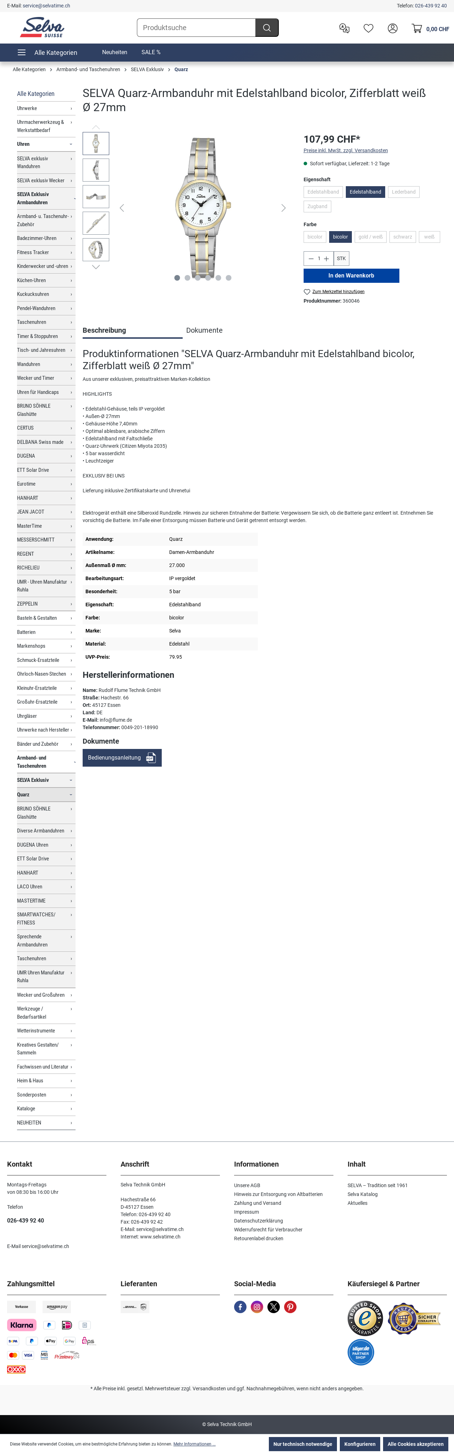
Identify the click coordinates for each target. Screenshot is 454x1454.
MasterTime (29, 526)
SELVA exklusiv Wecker (41, 180)
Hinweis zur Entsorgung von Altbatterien (278, 1194)
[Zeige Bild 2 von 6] (187, 278)
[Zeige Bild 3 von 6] (197, 278)
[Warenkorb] (428, 27)
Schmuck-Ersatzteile (38, 660)
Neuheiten (114, 52)
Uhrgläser (27, 716)
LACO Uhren (29, 886)
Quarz (23, 794)
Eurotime (26, 484)
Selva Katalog (363, 1194)
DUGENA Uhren (32, 845)
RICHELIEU (28, 568)
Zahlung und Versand (257, 1203)
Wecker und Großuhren (41, 995)
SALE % (151, 52)
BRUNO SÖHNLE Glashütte (33, 410)
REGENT (25, 554)
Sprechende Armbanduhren (32, 940)
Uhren (23, 144)
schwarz (402, 237)
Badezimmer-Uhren (36, 238)
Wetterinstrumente (36, 1030)
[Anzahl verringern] (311, 258)
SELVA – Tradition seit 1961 (378, 1185)
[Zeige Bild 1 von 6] (177, 278)
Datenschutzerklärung (258, 1221)
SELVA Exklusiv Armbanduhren (33, 198)
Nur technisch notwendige (302, 1444)
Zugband (317, 206)
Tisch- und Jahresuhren (41, 350)
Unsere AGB (247, 1185)
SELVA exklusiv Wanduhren (32, 162)
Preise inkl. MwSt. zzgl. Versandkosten (346, 150)
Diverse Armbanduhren (40, 831)
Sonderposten (31, 1095)
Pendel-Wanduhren (36, 308)
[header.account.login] (391, 27)
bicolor (315, 237)
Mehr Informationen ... (194, 1444)
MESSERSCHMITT (36, 540)
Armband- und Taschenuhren (31, 762)
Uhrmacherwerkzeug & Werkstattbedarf (40, 126)
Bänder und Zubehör (38, 744)
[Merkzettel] (367, 27)
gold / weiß (371, 237)
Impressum (246, 1212)
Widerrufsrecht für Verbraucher (268, 1229)
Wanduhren (28, 364)
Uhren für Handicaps (38, 392)
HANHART (27, 498)
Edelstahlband (323, 192)
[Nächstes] (283, 207)
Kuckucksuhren (33, 294)
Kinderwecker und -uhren (42, 266)
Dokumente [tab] (204, 330)
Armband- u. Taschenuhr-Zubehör (43, 220)
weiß (429, 237)
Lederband (404, 192)
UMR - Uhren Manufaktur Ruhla (42, 586)
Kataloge (26, 1108)
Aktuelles (357, 1203)
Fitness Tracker (33, 252)
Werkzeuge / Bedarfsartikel (31, 1013)
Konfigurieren (360, 1444)
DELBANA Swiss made (40, 442)
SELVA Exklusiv (33, 780)
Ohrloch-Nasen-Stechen (41, 674)
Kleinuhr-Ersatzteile (37, 688)
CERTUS (25, 428)
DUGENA (26, 456)
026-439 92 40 (431, 5)
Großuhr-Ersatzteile (37, 702)
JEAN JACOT (30, 512)
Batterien (26, 632)
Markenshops (31, 646)
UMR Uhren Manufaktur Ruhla (41, 976)
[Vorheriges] (121, 207)
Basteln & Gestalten (37, 618)
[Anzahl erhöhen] (326, 258)
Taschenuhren (31, 322)
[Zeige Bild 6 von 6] (228, 278)
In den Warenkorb (351, 275)
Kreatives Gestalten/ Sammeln (38, 1049)
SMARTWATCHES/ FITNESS (36, 918)
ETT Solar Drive (33, 470)
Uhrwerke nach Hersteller (43, 730)
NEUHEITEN (29, 1123)
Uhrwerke (27, 108)
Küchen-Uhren (31, 280)
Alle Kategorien (36, 93)
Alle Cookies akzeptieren (416, 1444)
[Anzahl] (318, 258)
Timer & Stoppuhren (37, 336)
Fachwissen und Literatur (42, 1067)
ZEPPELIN (27, 604)
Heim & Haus (30, 1080)
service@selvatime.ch (46, 5)
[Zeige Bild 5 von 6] (218, 278)
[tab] (133, 331)
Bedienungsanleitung (114, 757)
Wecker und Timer (35, 378)
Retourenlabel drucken (258, 1238)
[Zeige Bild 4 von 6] (208, 278)
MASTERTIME (31, 901)
